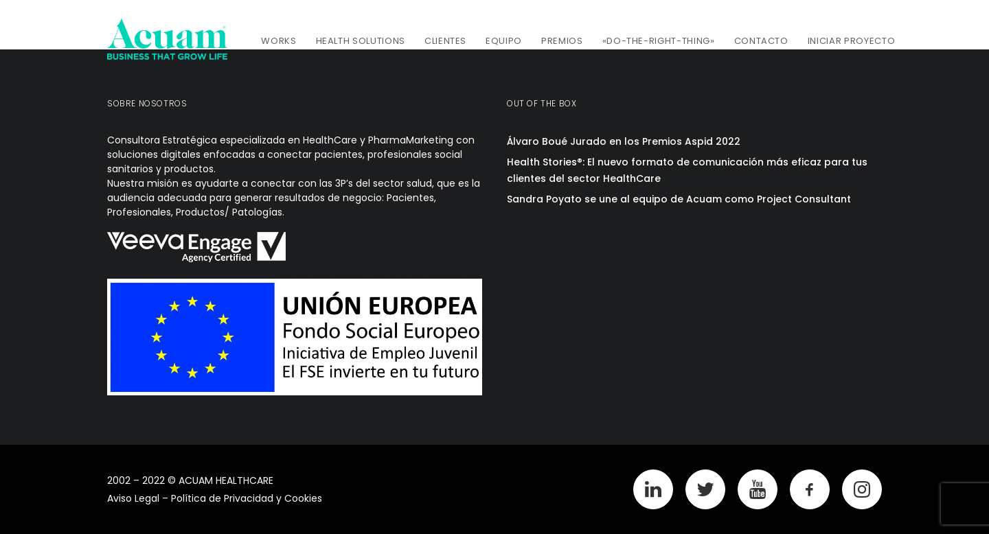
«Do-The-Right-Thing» (658, 40)
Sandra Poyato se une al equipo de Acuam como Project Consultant (679, 199)
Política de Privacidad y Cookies (246, 498)
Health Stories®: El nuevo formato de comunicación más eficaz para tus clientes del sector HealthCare (687, 170)
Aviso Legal (133, 498)
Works (278, 40)
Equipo (504, 40)
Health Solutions (360, 40)
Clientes (445, 40)
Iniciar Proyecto (851, 40)
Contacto (761, 40)
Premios (562, 40)
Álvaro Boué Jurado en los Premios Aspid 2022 (623, 141)
